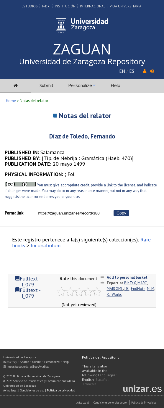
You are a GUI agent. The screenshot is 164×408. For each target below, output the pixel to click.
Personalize (80, 85)
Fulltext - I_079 (28, 281)
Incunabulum (45, 245)
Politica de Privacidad (144, 402)
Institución (65, 6)
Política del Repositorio (100, 357)
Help (115, 85)
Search (24, 362)
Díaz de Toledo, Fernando (82, 136)
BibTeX (130, 283)
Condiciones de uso (32, 390)
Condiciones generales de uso (110, 402)
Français (89, 384)
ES (131, 71)
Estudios (30, 6)
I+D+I (46, 6)
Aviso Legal (82, 402)
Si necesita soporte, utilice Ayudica (26, 366)
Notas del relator (85, 115)
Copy (121, 213)
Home (11, 100)
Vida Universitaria (125, 6)
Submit (46, 85)
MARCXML (115, 288)
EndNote (138, 288)
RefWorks (114, 294)
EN (122, 71)
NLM (150, 288)
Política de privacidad (61, 390)
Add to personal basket (127, 277)
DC (126, 288)
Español (102, 379)
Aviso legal (10, 390)
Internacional (92, 6)
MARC (142, 283)
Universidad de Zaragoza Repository (82, 61)
